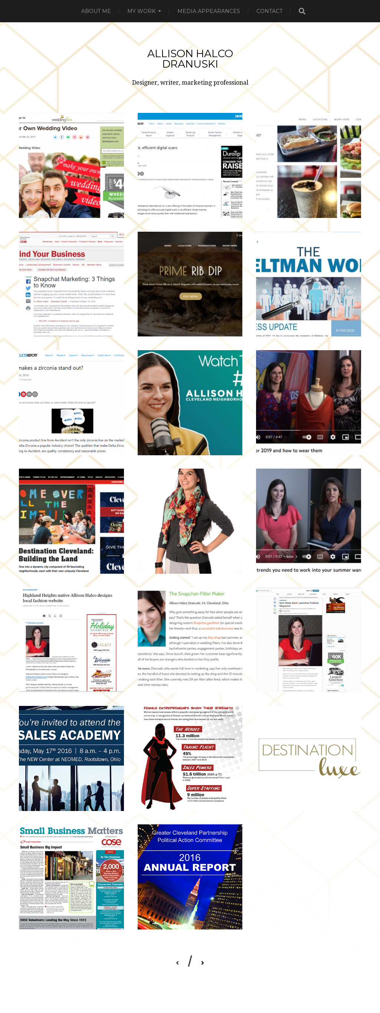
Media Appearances (208, 11)
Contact (269, 11)
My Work (141, 11)
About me (96, 11)
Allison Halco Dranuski (190, 58)
